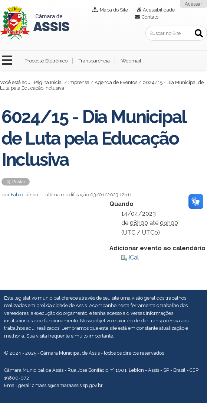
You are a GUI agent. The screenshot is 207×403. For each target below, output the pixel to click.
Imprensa (78, 82)
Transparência (94, 61)
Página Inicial (48, 82)
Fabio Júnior (25, 194)
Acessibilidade (159, 10)
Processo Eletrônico (46, 61)
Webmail (131, 61)
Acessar (193, 4)
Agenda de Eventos (116, 82)
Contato (150, 17)
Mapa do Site (114, 10)
